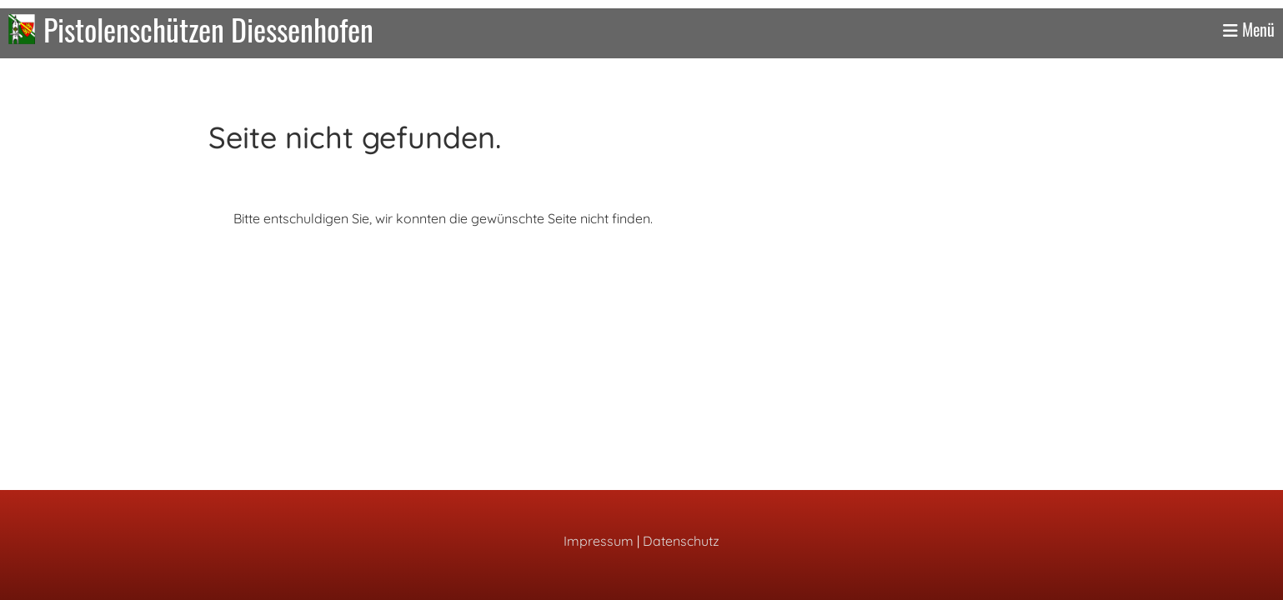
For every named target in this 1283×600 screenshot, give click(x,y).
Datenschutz (681, 540)
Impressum (599, 540)
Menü (1249, 29)
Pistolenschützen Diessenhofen (208, 29)
